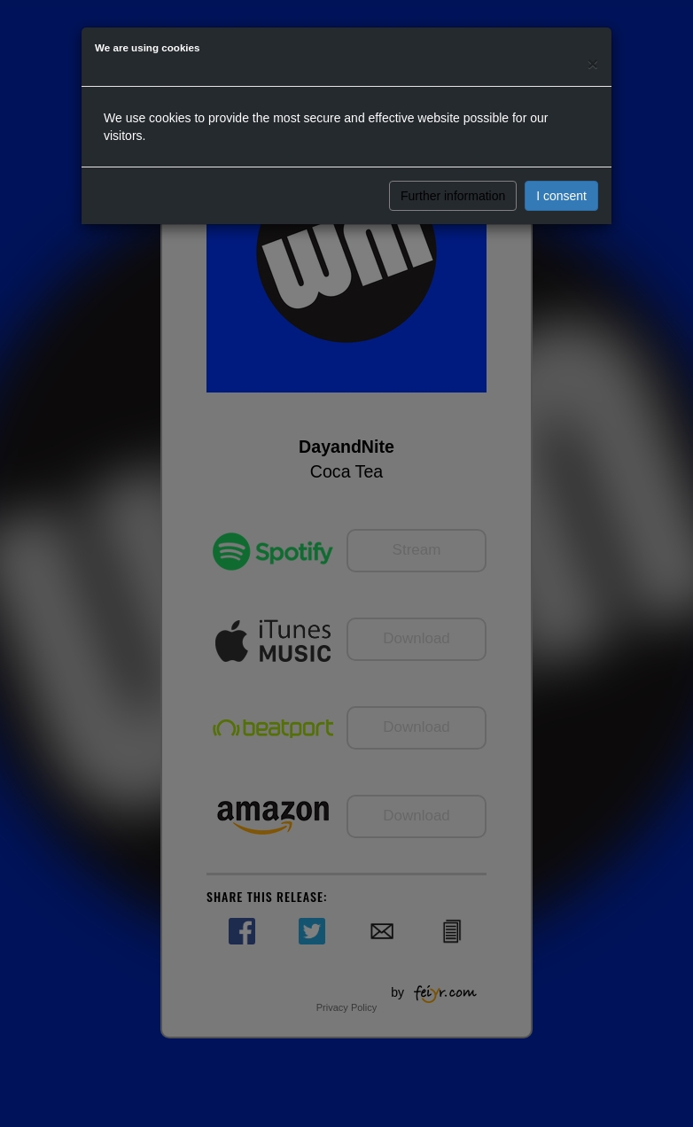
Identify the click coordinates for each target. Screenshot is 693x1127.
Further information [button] (453, 196)
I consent (561, 196)
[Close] (593, 63)
